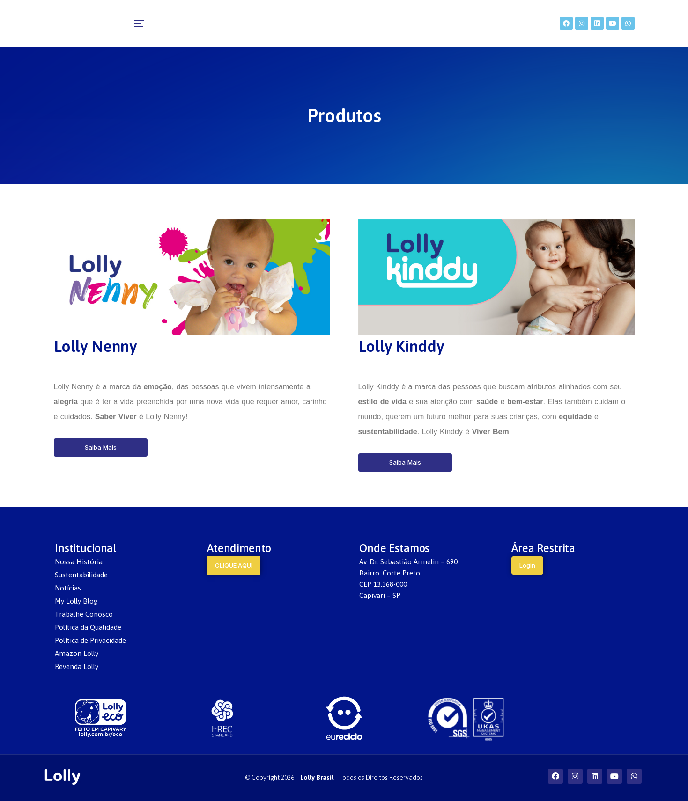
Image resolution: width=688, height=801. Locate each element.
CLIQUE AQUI (233, 565)
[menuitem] (209, 23)
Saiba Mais (101, 447)
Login (527, 565)
